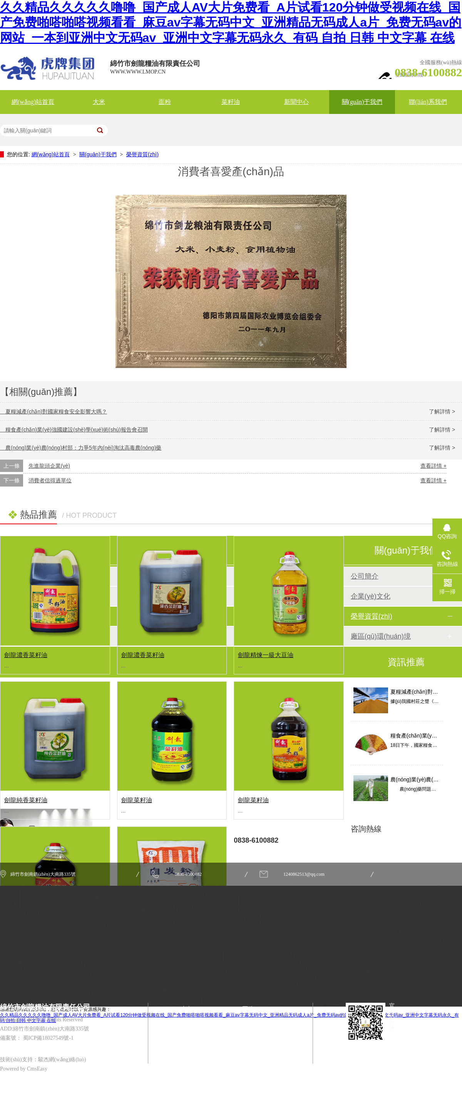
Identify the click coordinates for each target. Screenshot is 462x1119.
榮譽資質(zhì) (142, 154)
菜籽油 (230, 102)
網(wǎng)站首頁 (33, 102)
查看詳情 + (433, 466)
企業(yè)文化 (370, 596)
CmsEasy (37, 1069)
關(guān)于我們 (362, 102)
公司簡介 (364, 576)
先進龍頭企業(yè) (49, 466)
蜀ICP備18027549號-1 (48, 1038)
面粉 (165, 102)
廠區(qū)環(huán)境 (381, 636)
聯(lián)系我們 (428, 102)
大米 (99, 102)
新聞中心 (296, 102)
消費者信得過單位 (50, 480)
